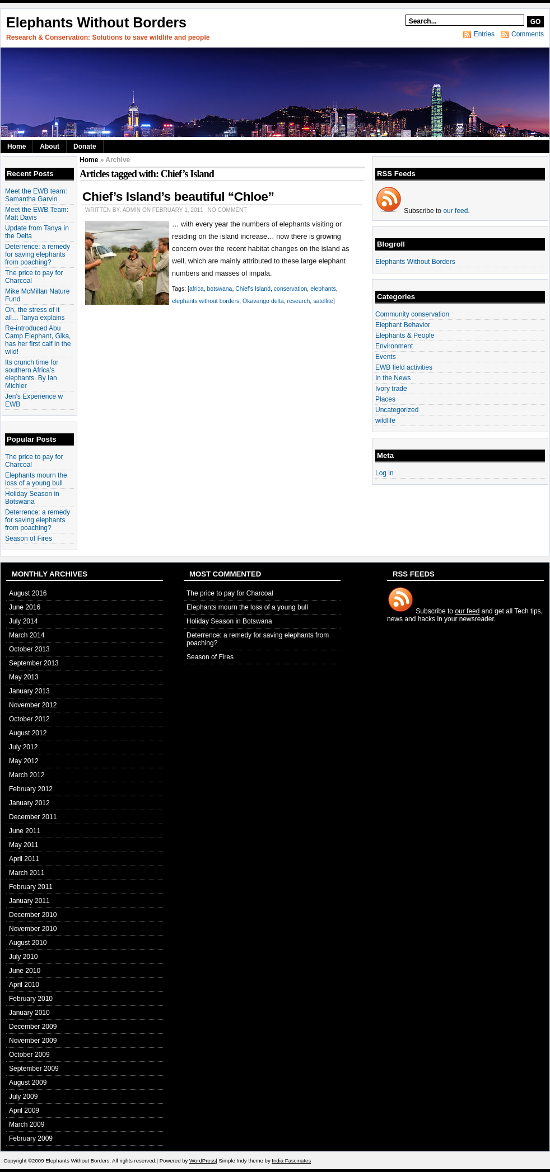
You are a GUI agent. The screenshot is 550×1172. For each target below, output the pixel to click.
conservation (290, 288)
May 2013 (24, 677)
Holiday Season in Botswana (32, 497)
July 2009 (23, 1096)
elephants (323, 288)
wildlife (385, 420)
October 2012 (29, 719)
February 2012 (31, 789)
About (49, 146)
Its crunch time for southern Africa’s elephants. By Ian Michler (31, 374)
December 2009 (33, 1027)
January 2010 (29, 1013)
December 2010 (33, 915)
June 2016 (24, 607)
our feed (455, 211)
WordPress (202, 1160)
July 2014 (23, 621)
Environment (394, 346)
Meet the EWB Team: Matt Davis (36, 213)
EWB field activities (403, 367)
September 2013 (34, 663)
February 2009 (31, 1138)
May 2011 (24, 845)
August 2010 (27, 943)
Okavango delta (263, 300)
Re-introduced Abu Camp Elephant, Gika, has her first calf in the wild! (38, 340)
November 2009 (33, 1041)
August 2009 (27, 1082)
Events (385, 357)
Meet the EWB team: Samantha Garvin (36, 195)
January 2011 (29, 901)
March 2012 (26, 775)
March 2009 (26, 1124)
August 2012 (27, 733)
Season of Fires (28, 538)
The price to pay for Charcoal (230, 593)
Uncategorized (396, 410)
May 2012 (24, 761)
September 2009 (34, 1068)
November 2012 (33, 705)
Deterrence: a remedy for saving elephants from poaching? (37, 254)
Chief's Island (253, 288)
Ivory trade (391, 389)
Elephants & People (404, 335)
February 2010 (31, 999)
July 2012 (23, 747)
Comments (527, 34)
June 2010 (24, 971)
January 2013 (29, 691)
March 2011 (26, 873)
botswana (219, 288)
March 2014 (26, 635)
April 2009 (24, 1110)
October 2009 (29, 1054)
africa (196, 288)
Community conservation (412, 314)
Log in (384, 473)
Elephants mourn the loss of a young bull (36, 479)
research (298, 300)
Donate (84, 146)
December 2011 (33, 817)
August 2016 (27, 593)
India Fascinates (291, 1160)
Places (385, 399)
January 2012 (29, 803)
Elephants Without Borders (96, 22)
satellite (323, 300)
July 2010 (23, 957)
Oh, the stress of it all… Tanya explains (35, 314)
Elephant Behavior (402, 325)
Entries (484, 34)
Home (16, 146)
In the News (393, 378)
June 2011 (24, 831)
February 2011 (31, 887)
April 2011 (24, 859)
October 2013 (29, 649)
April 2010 (24, 985)
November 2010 (33, 929)
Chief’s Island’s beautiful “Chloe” (178, 196)
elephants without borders (205, 300)
